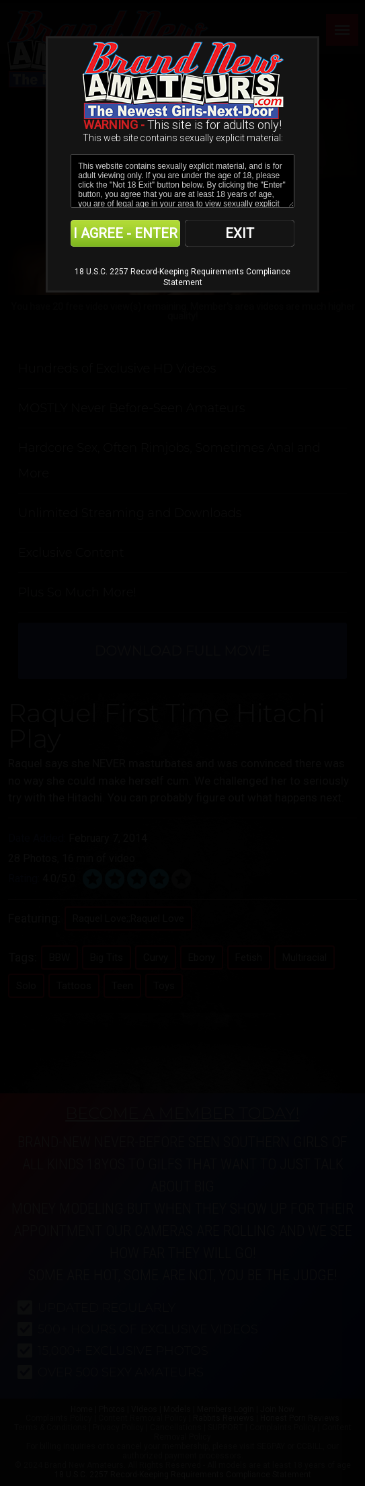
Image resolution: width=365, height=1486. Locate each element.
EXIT (239, 233)
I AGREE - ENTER (125, 233)
